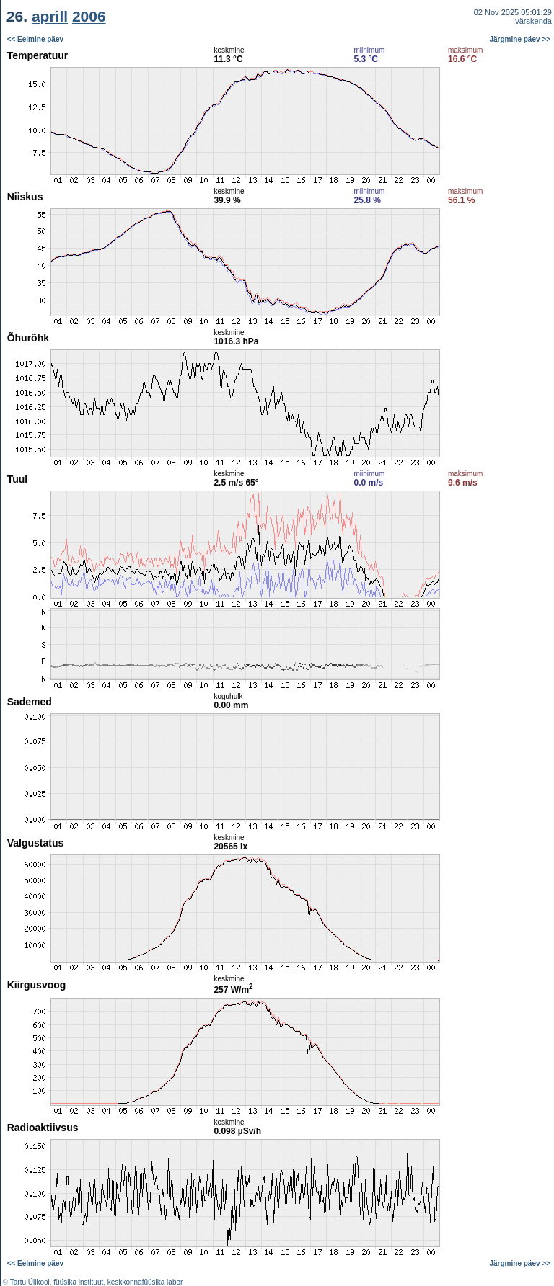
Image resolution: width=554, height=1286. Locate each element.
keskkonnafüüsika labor (145, 1282)
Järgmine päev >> (520, 39)
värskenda (533, 21)
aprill (50, 16)
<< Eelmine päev (35, 39)
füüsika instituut (78, 1282)
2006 (89, 16)
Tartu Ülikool (30, 1282)
